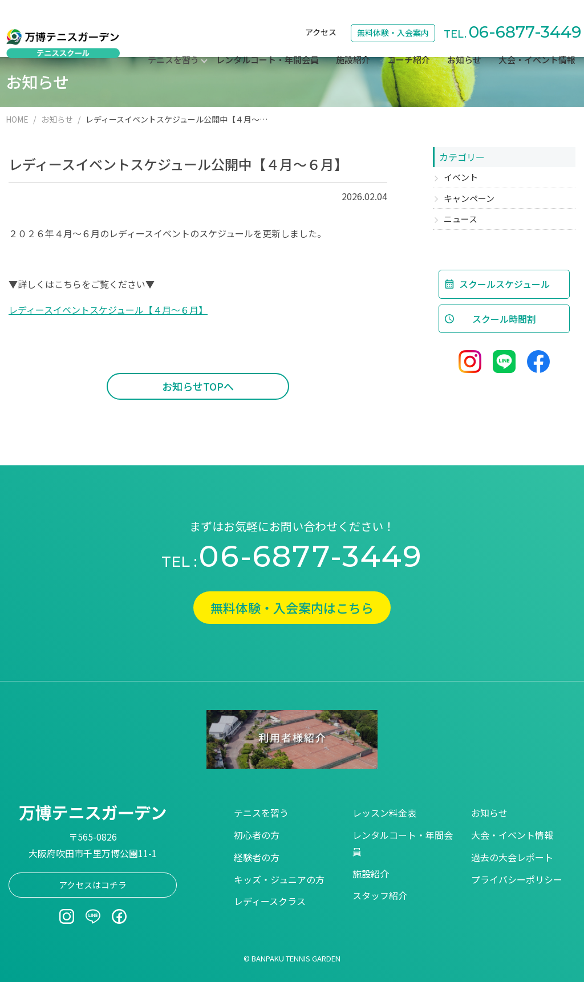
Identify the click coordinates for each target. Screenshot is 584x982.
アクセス (320, 15)
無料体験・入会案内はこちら (292, 607)
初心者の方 (256, 835)
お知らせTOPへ (198, 386)
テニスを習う (261, 812)
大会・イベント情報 (536, 43)
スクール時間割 (504, 319)
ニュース (460, 219)
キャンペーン (469, 198)
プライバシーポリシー (516, 879)
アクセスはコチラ (93, 885)
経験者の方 (256, 857)
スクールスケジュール (504, 284)
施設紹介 (353, 43)
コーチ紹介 (408, 43)
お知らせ (464, 43)
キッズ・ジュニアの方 (279, 879)
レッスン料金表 (384, 812)
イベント (461, 177)
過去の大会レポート (512, 857)
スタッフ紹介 (379, 895)
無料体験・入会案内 (393, 15)
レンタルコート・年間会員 (267, 43)
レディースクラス (270, 901)
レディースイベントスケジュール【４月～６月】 (108, 309)
